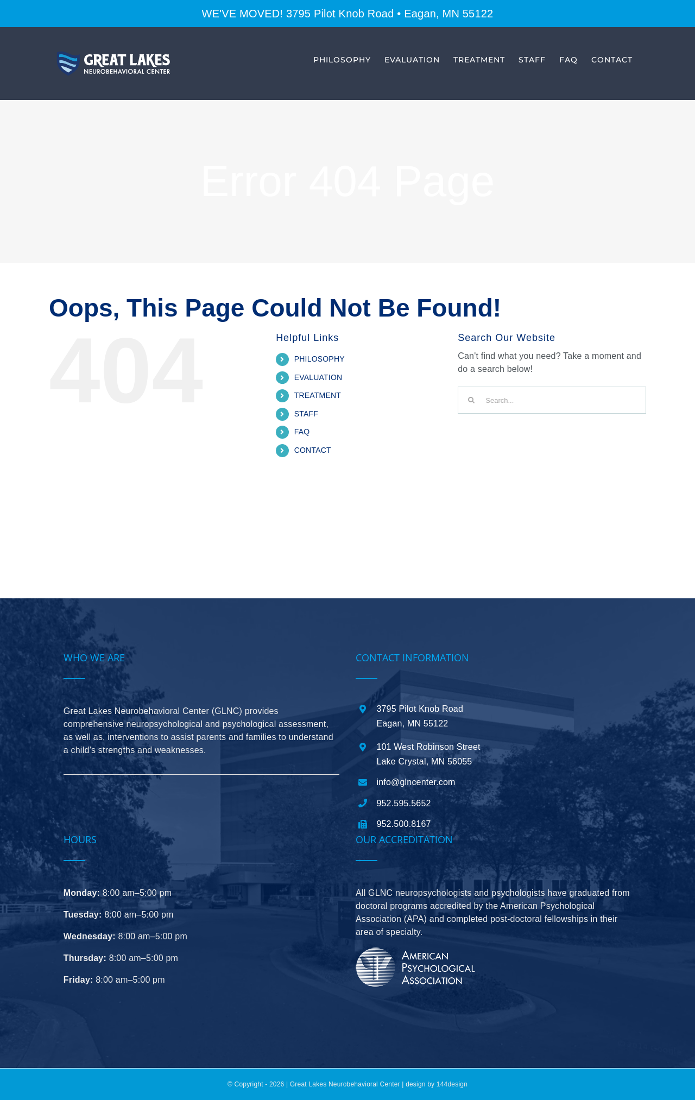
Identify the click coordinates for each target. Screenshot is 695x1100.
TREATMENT (317, 395)
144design (452, 1084)
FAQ (302, 431)
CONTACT (312, 450)
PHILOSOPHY (319, 359)
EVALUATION (318, 377)
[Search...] (552, 400)
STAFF (306, 413)
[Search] (471, 400)
